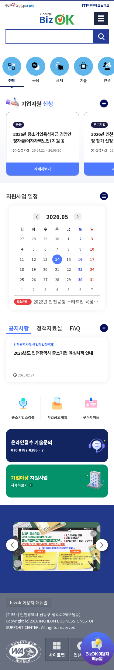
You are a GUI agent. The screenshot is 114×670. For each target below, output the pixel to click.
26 (34, 279)
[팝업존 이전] (12, 545)
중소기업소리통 (23, 417)
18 (22, 269)
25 (22, 279)
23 (80, 269)
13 (45, 259)
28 (57, 279)
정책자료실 (49, 328)
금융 (36, 80)
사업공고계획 (57, 417)
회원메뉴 (12, 18)
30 (80, 279)
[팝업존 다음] (102, 545)
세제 (59, 80)
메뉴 (101, 18)
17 (92, 259)
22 (69, 269)
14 (57, 259)
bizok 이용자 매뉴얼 (28, 602)
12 (34, 259)
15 (69, 259)
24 (92, 269)
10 (92, 248)
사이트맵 (57, 655)
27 (45, 279)
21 (57, 269)
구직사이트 (91, 417)
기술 (83, 80)
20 (45, 269)
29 (69, 279)
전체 (12, 80)
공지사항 (19, 328)
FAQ (75, 328)
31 (92, 279)
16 (80, 259)
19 (34, 269)
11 (22, 259)
